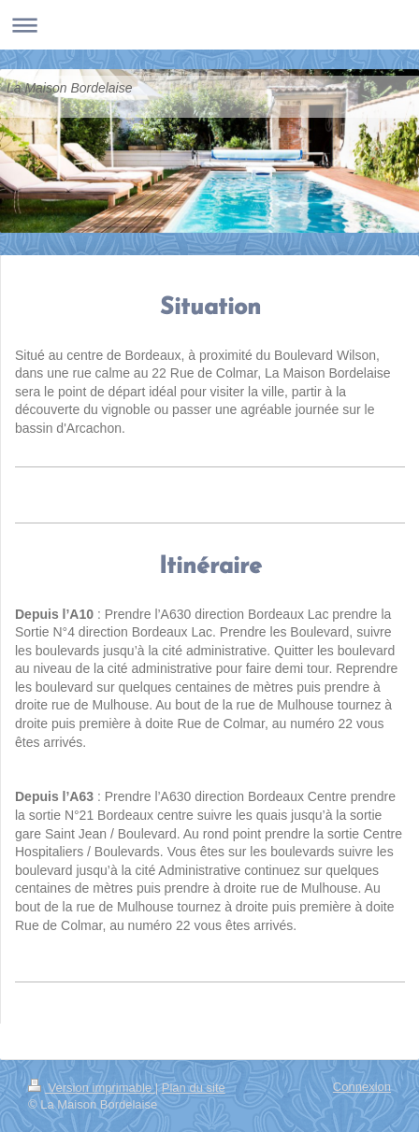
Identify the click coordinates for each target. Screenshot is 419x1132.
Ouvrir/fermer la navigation (209, 25)
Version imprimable (91, 1088)
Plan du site (193, 1088)
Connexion (362, 1087)
